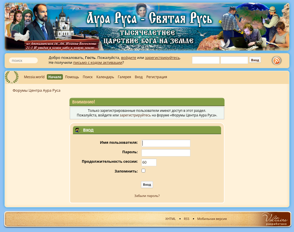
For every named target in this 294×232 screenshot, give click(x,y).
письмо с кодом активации (97, 62)
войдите (128, 57)
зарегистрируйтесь (162, 57)
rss (278, 60)
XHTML (170, 218)
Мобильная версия (212, 218)
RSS (186, 218)
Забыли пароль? (147, 195)
